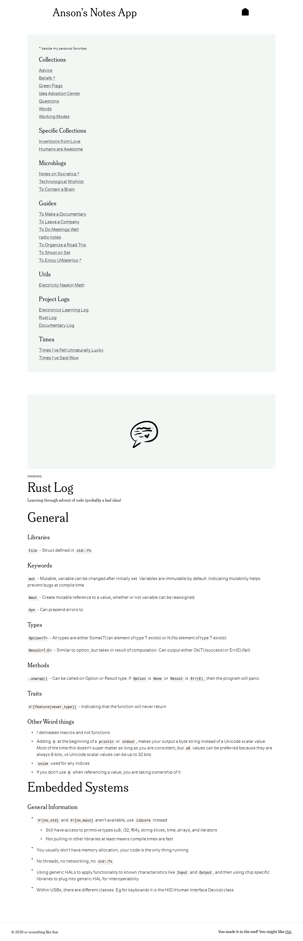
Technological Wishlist (61, 181)
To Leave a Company (59, 221)
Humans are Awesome (61, 148)
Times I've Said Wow (59, 357)
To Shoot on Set (54, 252)
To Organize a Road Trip (62, 244)
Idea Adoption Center (59, 93)
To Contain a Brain (57, 188)
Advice (45, 69)
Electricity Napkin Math (62, 284)
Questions (49, 100)
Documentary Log (56, 324)
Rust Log (48, 317)
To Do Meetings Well (59, 229)
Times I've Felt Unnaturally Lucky (71, 349)
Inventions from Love (59, 140)
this (288, 932)
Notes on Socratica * (59, 173)
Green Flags (51, 85)
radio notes (50, 236)
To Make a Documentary (62, 213)
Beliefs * (47, 77)
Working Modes (54, 116)
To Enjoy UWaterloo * (60, 259)
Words (45, 108)
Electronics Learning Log (64, 309)
